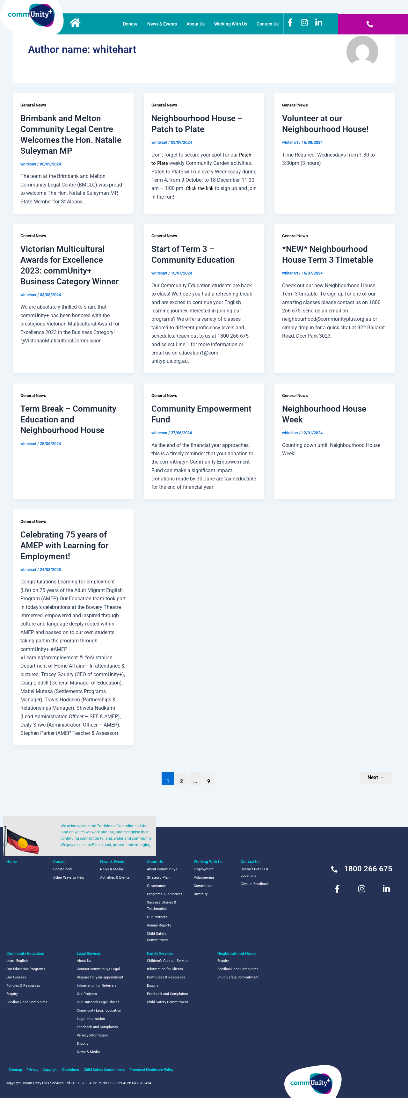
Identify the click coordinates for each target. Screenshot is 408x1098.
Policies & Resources (23, 986)
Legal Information (91, 1019)
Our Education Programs (25, 969)
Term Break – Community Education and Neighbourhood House (68, 419)
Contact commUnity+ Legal (98, 969)
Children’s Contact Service (167, 961)
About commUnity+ (162, 869)
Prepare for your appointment (100, 977)
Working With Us (230, 23)
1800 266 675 (368, 868)
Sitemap (15, 1070)
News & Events (162, 23)
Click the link (200, 188)
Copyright (50, 1070)
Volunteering (204, 877)
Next (375, 778)
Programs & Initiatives (164, 894)
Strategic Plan (158, 877)
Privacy (32, 1070)
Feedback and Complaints (26, 1002)
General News (34, 104)
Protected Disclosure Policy (151, 1070)
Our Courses (16, 977)
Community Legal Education (99, 1010)
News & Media (111, 869)
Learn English (17, 961)
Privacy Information (92, 1035)
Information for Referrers (97, 986)
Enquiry (12, 994)
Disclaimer (70, 1070)
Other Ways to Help (68, 877)
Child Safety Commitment (157, 937)
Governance (156, 886)
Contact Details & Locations (254, 872)
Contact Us (268, 23)
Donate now (62, 869)
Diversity (201, 894)
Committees (204, 886)
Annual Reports (159, 925)
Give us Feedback (255, 884)
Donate (130, 23)
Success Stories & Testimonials (161, 905)
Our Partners (157, 917)
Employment (204, 869)
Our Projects (87, 994)
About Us (195, 23)
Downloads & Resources (166, 977)
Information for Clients (165, 969)
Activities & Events (115, 877)
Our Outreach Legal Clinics (98, 1002)
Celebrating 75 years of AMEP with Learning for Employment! (64, 545)
